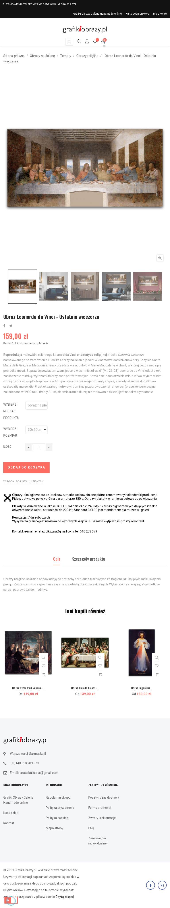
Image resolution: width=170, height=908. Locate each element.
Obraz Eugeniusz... (141, 687)
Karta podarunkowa (137, 13)
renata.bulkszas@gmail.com (38, 772)
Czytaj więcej (65, 896)
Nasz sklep (10, 813)
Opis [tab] (56, 559)
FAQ (91, 828)
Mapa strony (54, 828)
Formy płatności (99, 807)
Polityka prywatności (60, 807)
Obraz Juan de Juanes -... (85, 687)
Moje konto (160, 13)
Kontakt (8, 823)
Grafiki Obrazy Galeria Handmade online (97, 13)
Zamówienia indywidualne (97, 840)
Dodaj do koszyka (26, 467)
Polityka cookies (57, 818)
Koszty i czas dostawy (103, 797)
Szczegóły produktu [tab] (88, 559)
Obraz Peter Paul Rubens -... (28, 687)
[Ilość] (38, 447)
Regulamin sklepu (58, 797)
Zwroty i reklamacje (102, 818)
